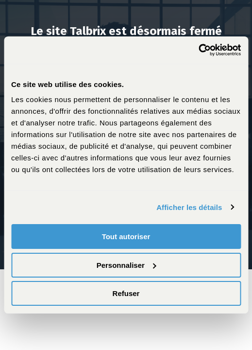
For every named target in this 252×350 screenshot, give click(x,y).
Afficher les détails (189, 207)
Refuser (126, 293)
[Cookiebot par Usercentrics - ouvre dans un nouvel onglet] (198, 50)
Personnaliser (126, 265)
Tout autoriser (126, 236)
